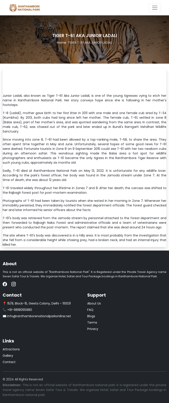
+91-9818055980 (19, 310)
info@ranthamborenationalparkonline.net (39, 316)
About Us (94, 303)
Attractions (11, 349)
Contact (9, 362)
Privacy (92, 329)
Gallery (8, 355)
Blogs (91, 316)
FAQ (90, 310)
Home (61, 42)
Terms (92, 322)
